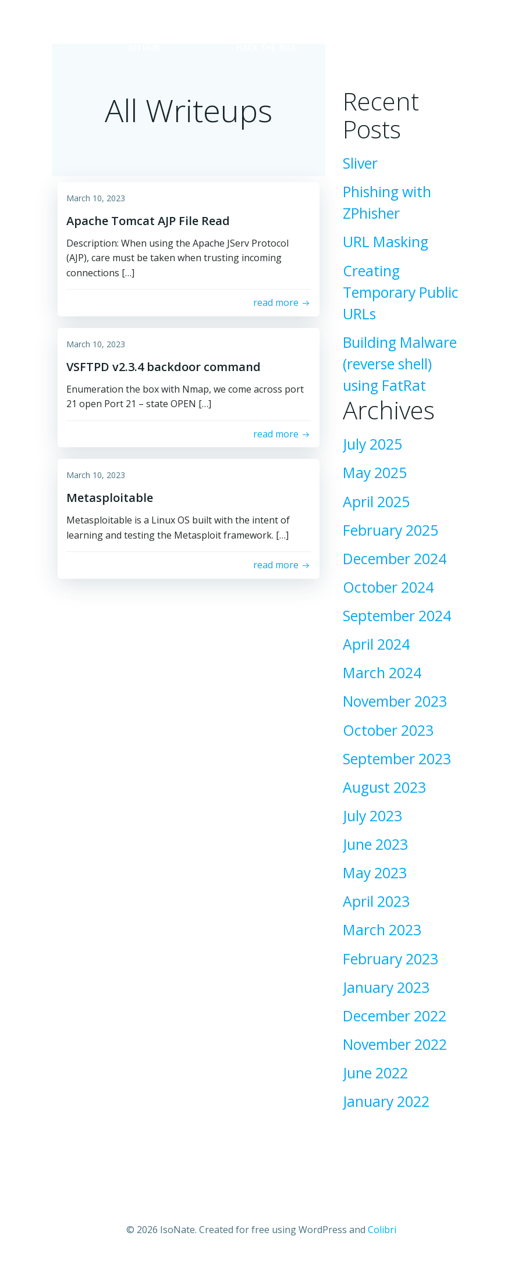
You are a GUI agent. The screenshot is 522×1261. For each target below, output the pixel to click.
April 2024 (376, 644)
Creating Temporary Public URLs (401, 292)
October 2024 (388, 587)
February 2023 (390, 958)
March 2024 (382, 672)
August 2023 (384, 787)
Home (141, 23)
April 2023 (376, 901)
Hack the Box (266, 47)
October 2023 (388, 730)
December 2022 (394, 1015)
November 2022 (395, 1044)
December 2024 (394, 558)
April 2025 (376, 501)
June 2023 (375, 844)
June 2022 (375, 1072)
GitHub (144, 47)
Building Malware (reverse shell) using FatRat (400, 364)
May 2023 (375, 872)
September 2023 (397, 758)
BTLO (383, 47)
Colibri (382, 1229)
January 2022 (386, 1101)
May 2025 (375, 472)
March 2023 (382, 929)
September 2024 (397, 615)
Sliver (360, 163)
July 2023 (372, 815)
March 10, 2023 (95, 198)
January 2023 (386, 987)
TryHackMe (368, 23)
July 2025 (372, 444)
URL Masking (385, 241)
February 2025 (390, 530)
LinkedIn (248, 23)
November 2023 (395, 701)
